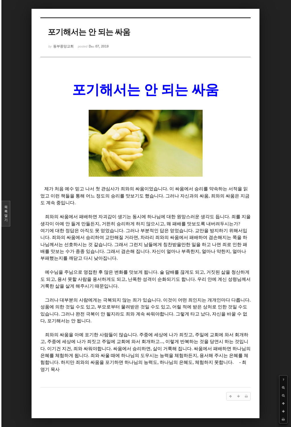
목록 (6, 213)
